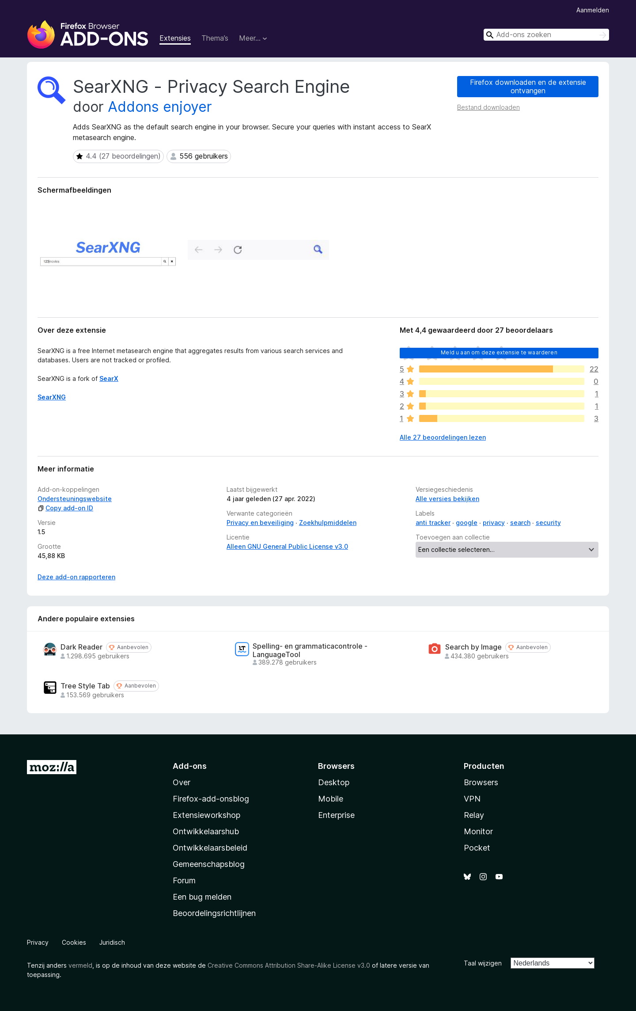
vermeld (80, 965)
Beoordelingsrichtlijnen (214, 913)
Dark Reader (81, 647)
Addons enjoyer (160, 106)
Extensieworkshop (206, 815)
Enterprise (336, 815)
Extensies (175, 38)
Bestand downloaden (488, 107)
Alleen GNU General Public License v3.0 (287, 546)
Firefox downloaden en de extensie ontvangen (528, 86)
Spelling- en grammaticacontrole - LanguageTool (310, 650)
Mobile (330, 798)
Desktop (333, 782)
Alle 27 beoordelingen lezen (443, 437)
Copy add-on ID (65, 508)
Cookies (74, 942)
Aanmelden (592, 10)
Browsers (481, 782)
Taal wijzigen (483, 963)
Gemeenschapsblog (209, 864)
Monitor (478, 831)
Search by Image (473, 647)
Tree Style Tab (85, 686)
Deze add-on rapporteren (76, 577)
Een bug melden (202, 896)
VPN (472, 798)
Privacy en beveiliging (260, 522)
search (520, 522)
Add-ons (190, 766)
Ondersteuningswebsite (75, 498)
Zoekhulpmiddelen (327, 522)
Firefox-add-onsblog (211, 798)
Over (181, 782)
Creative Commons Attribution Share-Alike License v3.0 (289, 965)
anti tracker (433, 522)
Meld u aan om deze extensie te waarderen (499, 352)
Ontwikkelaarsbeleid (210, 847)
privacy (494, 522)
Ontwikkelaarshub (206, 831)
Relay (474, 815)
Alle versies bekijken (447, 498)
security (548, 522)
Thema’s (214, 38)
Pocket (477, 847)
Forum (184, 880)
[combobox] (546, 35)
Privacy (38, 942)
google (466, 522)
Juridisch (112, 942)
